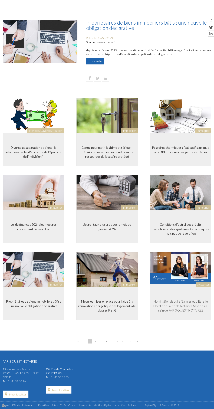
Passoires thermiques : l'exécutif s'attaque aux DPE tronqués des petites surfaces (180, 150)
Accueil (61, 9)
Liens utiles (120, 405)
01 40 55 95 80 (60, 377)
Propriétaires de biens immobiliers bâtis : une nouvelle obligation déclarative (33, 303)
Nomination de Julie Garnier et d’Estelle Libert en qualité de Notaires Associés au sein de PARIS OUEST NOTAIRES (181, 305)
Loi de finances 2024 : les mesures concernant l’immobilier (33, 227)
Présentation (109, 9)
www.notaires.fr (106, 42)
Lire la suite (95, 61)
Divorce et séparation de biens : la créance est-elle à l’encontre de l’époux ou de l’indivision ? (33, 152)
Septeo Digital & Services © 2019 (162, 405)
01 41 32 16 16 (17, 381)
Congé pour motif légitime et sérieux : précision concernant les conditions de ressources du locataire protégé (107, 152)
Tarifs (182, 9)
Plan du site (85, 405)
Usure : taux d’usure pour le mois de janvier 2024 (107, 227)
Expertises (139, 9)
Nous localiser (17, 394)
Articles (132, 405)
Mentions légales (102, 405)
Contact (204, 9)
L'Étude (83, 9)
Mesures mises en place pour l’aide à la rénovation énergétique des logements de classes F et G (107, 305)
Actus (162, 9)
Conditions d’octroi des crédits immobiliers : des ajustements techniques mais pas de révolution (181, 229)
